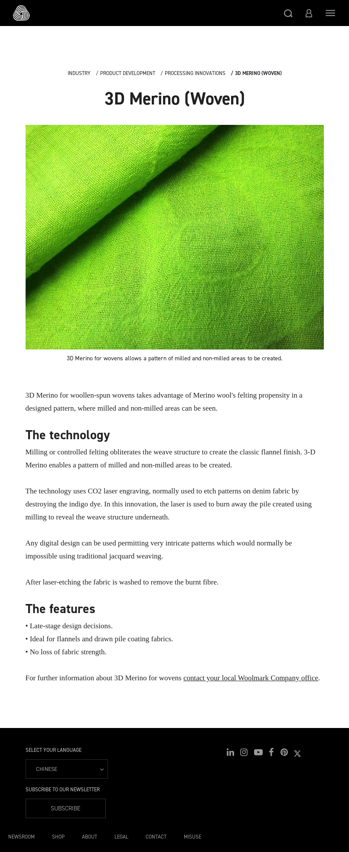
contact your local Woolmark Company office (250, 678)
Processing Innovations (195, 73)
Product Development (127, 73)
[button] (288, 13)
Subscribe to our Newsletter (63, 789)
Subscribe (66, 808)
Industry (79, 73)
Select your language (54, 750)
